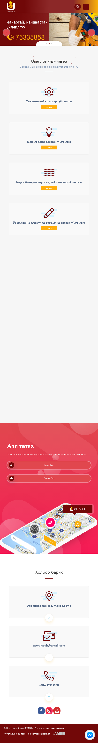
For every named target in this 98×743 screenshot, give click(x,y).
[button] (46, 43)
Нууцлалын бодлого (15, 734)
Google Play (31, 478)
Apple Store (31, 465)
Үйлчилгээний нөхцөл (39, 734)
